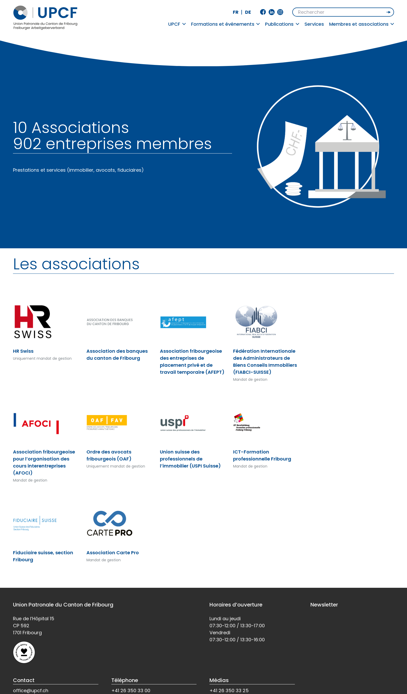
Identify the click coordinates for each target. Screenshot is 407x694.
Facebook (263, 12)
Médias (219, 680)
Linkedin (272, 12)
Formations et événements (225, 24)
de (248, 12)
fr (236, 12)
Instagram (280, 12)
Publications (282, 24)
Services (314, 24)
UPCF (177, 24)
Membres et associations (361, 24)
